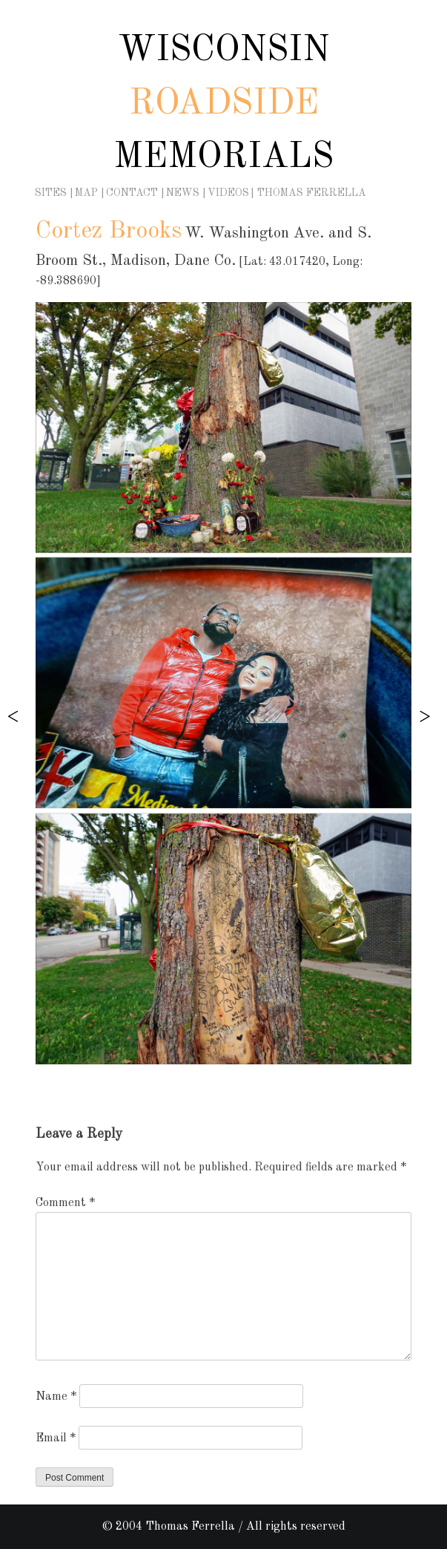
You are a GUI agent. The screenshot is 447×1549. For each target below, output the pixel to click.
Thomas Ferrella (311, 193)
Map (86, 193)
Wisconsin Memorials (223, 104)
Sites (51, 193)
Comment (65, 1203)
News (182, 193)
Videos (228, 193)
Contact (132, 193)
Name (56, 1397)
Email (56, 1438)
